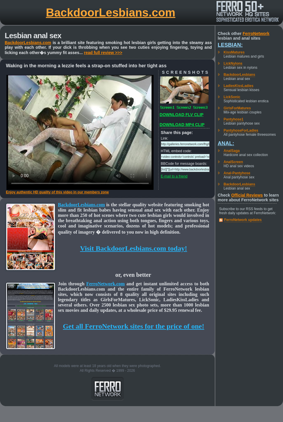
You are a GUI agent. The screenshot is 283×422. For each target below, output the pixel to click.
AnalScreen (233, 162)
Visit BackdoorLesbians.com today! (133, 248)
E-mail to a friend (174, 176)
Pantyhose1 (233, 119)
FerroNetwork (256, 33)
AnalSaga (232, 151)
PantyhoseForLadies (241, 130)
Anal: (226, 143)
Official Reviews (247, 195)
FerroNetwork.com (105, 283)
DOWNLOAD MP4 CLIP (182, 124)
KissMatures (234, 52)
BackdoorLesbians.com (110, 12)
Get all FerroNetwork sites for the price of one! (133, 326)
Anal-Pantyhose (237, 173)
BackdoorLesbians (239, 75)
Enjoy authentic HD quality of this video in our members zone (57, 192)
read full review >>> (103, 52)
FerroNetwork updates (243, 220)
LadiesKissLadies (238, 86)
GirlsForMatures (237, 108)
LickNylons (233, 63)
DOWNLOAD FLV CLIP (182, 114)
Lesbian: (230, 45)
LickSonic (232, 97)
